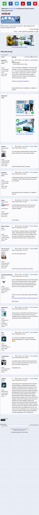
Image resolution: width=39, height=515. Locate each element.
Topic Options (34, 57)
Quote (32, 60)
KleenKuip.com (12, 8)
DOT (2, 332)
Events (25, 31)
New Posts (33, 29)
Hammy (3, 146)
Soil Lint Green (5, 248)
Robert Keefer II (5, 227)
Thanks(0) (26, 60)
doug (3, 200)
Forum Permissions (34, 425)
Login (37, 31)
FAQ (16, 31)
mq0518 (3, 378)
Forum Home (5, 26)
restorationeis (5, 356)
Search (20, 31)
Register (32, 31)
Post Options (18, 60)
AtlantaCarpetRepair (6, 275)
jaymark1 (4, 60)
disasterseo (4, 307)
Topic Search (27, 57)
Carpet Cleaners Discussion (16, 26)
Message (14, 57)
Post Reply (4, 54)
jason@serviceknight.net (23, 81)
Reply (36, 60)
